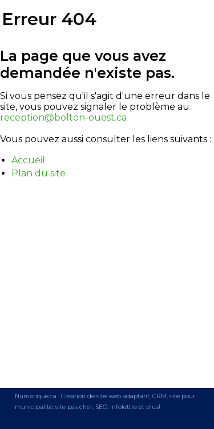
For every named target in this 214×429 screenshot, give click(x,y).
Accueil (28, 160)
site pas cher (73, 407)
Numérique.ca (35, 396)
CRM (159, 396)
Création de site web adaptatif (105, 396)
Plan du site (38, 173)
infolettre (123, 407)
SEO (101, 407)
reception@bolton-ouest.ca (63, 117)
